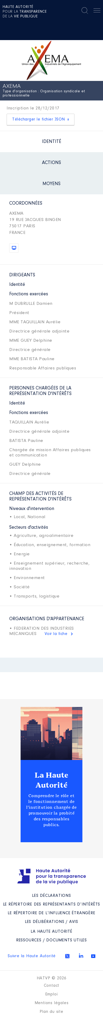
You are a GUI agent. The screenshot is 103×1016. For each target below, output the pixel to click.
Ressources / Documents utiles (51, 940)
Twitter (67, 956)
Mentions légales (52, 1003)
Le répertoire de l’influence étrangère (51, 913)
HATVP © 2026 (52, 978)
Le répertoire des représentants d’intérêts (51, 904)
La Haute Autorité (51, 780)
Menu (96, 11)
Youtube (93, 956)
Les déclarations (51, 896)
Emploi (51, 994)
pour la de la (25, 11)
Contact (51, 986)
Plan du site (51, 1012)
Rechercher (84, 10)
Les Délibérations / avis (51, 922)
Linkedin (81, 956)
